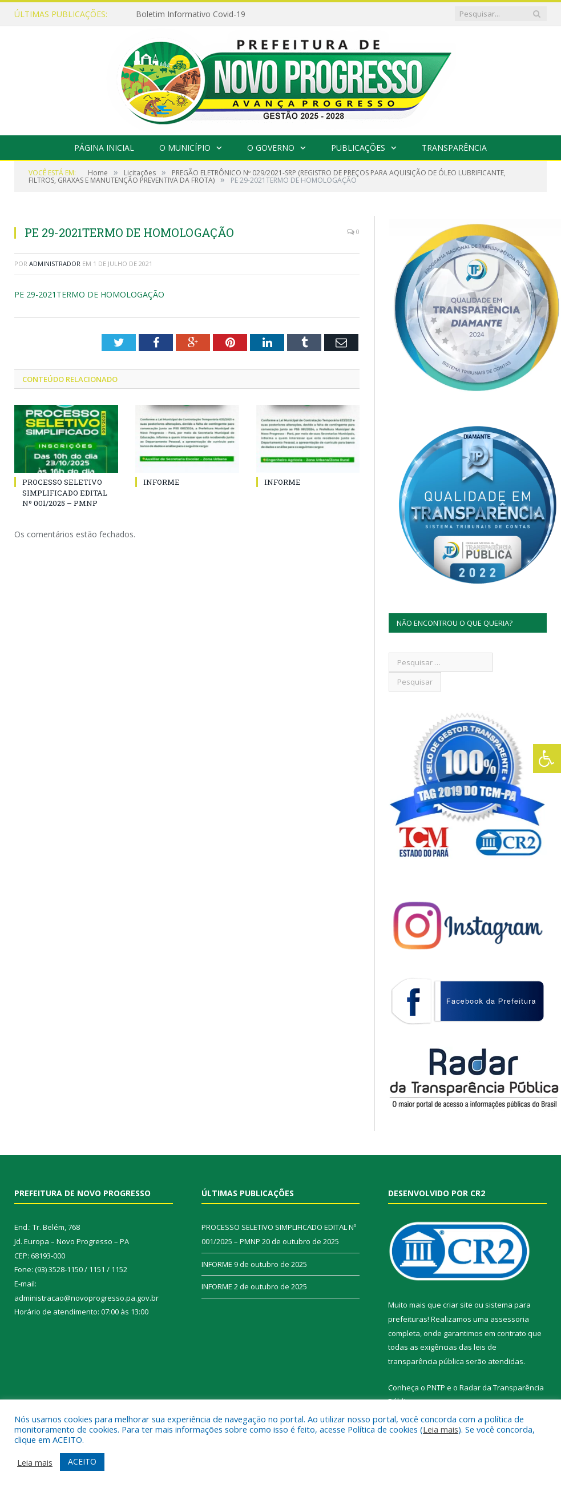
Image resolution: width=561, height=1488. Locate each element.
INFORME (161, 482)
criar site (458, 1305)
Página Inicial (104, 147)
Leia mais (440, 1429)
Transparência (454, 147)
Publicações (358, 147)
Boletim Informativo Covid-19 (190, 14)
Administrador (54, 263)
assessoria (509, 1319)
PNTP (436, 1387)
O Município (185, 147)
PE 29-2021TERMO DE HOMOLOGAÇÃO (89, 294)
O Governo (270, 147)
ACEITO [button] (82, 1461)
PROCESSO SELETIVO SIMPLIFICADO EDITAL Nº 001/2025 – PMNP (64, 492)
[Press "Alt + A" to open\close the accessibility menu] (547, 758)
